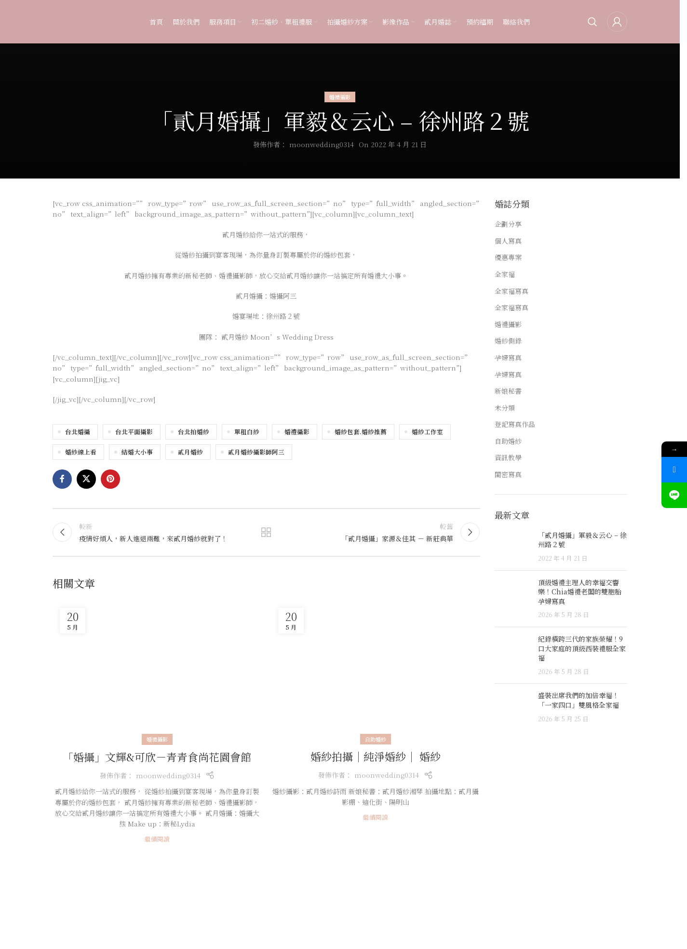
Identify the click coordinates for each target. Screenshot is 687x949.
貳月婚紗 (190, 451)
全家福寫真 (511, 291)
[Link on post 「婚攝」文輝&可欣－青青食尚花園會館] (157, 670)
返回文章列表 (266, 532)
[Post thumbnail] (513, 547)
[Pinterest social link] (110, 479)
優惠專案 (508, 257)
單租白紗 (246, 431)
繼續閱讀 (157, 838)
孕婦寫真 (508, 357)
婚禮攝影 (339, 97)
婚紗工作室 (427, 431)
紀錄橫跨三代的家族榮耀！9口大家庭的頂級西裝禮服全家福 (582, 648)
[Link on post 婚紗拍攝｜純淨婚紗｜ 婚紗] (375, 670)
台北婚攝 (77, 431)
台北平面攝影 (134, 431)
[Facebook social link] (62, 479)
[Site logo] (72, 21)
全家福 (505, 274)
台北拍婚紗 (193, 431)
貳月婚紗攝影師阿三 (256, 451)
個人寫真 (508, 241)
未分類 (505, 408)
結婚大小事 (137, 451)
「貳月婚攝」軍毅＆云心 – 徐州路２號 (582, 540)
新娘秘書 (508, 391)
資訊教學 (508, 457)
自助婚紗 (375, 739)
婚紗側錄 (508, 340)
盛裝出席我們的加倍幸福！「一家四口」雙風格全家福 (578, 700)
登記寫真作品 (515, 424)
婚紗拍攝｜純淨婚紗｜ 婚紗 (375, 756)
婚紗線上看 (80, 451)
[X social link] (86, 479)
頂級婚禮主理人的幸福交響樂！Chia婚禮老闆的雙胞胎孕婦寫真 (579, 592)
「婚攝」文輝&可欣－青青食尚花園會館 (157, 756)
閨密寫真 (508, 474)
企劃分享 (508, 224)
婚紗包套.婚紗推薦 (361, 431)
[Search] (592, 21)
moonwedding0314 (321, 144)
